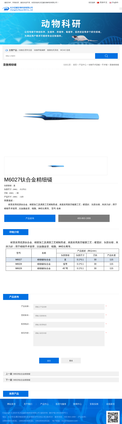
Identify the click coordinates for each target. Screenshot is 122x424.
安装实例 (94, 404)
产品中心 (82, 65)
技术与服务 (61, 404)
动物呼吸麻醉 (39, 50)
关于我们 (28, 404)
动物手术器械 (94, 65)
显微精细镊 (114, 65)
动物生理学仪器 (25, 50)
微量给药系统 (52, 50)
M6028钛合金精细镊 (21, 374)
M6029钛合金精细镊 (21, 380)
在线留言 (110, 404)
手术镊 (104, 65)
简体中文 (102, 2)
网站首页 (11, 404)
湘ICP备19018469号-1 (58, 413)
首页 (75, 65)
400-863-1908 (84, 218)
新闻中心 (77, 404)
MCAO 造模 (65, 50)
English (113, 2)
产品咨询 (30, 218)
